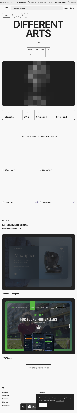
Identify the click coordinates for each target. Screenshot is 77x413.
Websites (5, 392)
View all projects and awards (38, 368)
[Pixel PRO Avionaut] (57, 186)
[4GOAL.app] (57, 154)
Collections (5, 395)
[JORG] (20, 186)
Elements (5, 399)
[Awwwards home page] (23, 407)
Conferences (6, 405)
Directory (5, 402)
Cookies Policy (60, 400)
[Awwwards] (7, 8)
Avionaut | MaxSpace (10, 294)
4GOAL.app (7, 358)
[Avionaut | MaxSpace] (20, 154)
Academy (42, 392)
